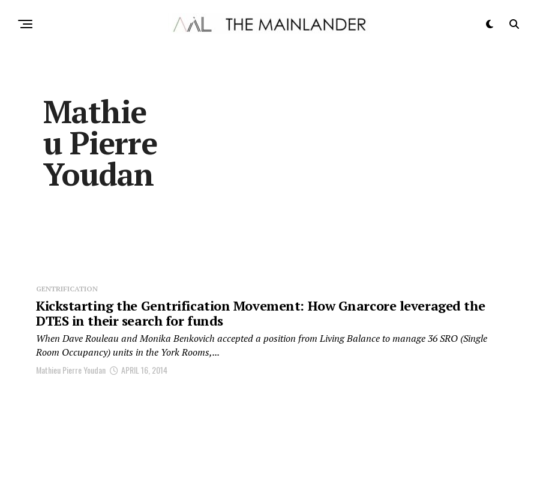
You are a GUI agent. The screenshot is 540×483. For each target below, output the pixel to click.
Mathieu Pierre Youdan (71, 369)
